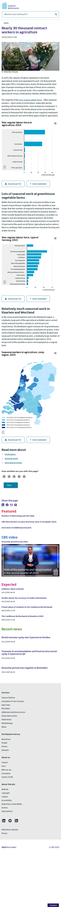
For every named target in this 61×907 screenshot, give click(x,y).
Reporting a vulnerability (12, 804)
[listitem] (2, 505)
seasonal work (11, 459)
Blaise (4, 727)
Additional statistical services (13, 713)
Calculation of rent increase (13, 702)
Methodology (7, 723)
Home (6, 23)
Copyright (6, 793)
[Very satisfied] (26, 476)
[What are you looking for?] (30, 14)
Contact (5, 763)
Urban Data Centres (9, 716)
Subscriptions (7, 812)
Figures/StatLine (8, 698)
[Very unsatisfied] (4, 476)
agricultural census (13, 463)
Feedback (53, 905)
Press (4, 766)
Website (5, 790)
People (4, 743)
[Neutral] (15, 476)
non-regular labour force (30, 100)
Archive (5, 808)
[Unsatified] (10, 476)
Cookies (5, 797)
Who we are (6, 770)
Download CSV (13, 184)
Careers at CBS (7, 777)
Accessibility (7, 801)
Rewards (5, 751)
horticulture (10, 454)
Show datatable (38, 184)
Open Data (6, 705)
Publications (6, 720)
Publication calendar (10, 830)
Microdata (6, 709)
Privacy (4, 747)
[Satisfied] (21, 476)
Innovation (6, 774)
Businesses (6, 740)
